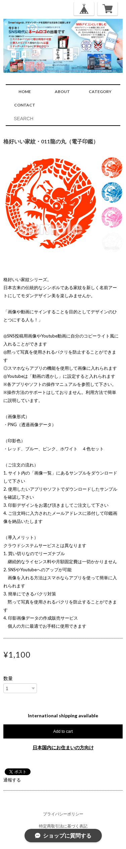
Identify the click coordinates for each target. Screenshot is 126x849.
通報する (12, 780)
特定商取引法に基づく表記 (63, 826)
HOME (24, 91)
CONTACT (24, 104)
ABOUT (62, 91)
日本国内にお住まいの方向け (63, 747)
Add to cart (63, 731)
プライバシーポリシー (63, 813)
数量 (8, 678)
